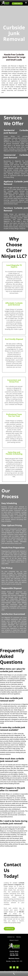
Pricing (18, 937)
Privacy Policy (14, 940)
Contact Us (10, 937)
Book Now (17, 3)
